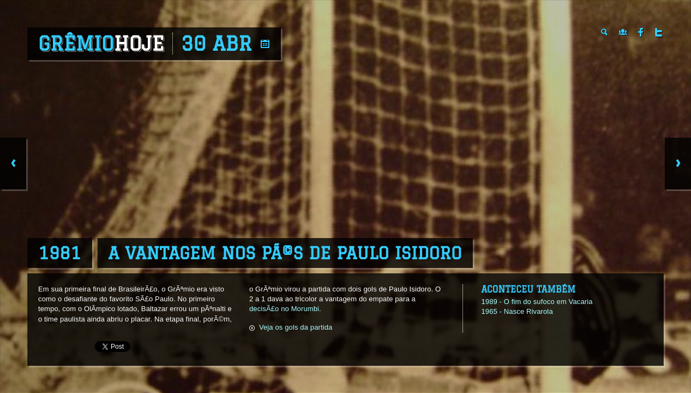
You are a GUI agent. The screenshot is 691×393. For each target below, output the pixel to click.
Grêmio (101, 44)
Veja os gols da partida (296, 327)
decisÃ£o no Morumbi (284, 309)
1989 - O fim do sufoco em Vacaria (536, 301)
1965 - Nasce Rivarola (516, 311)
